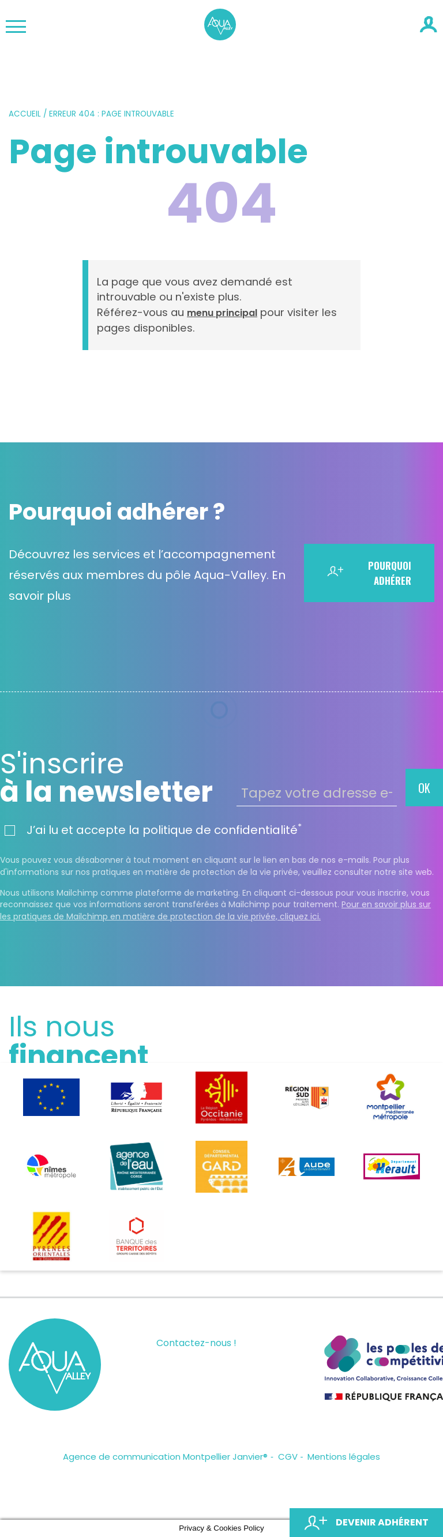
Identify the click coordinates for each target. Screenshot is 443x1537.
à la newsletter (114, 778)
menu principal (222, 313)
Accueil (25, 113)
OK (424, 787)
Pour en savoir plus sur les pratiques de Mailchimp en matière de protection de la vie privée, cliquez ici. (215, 910)
